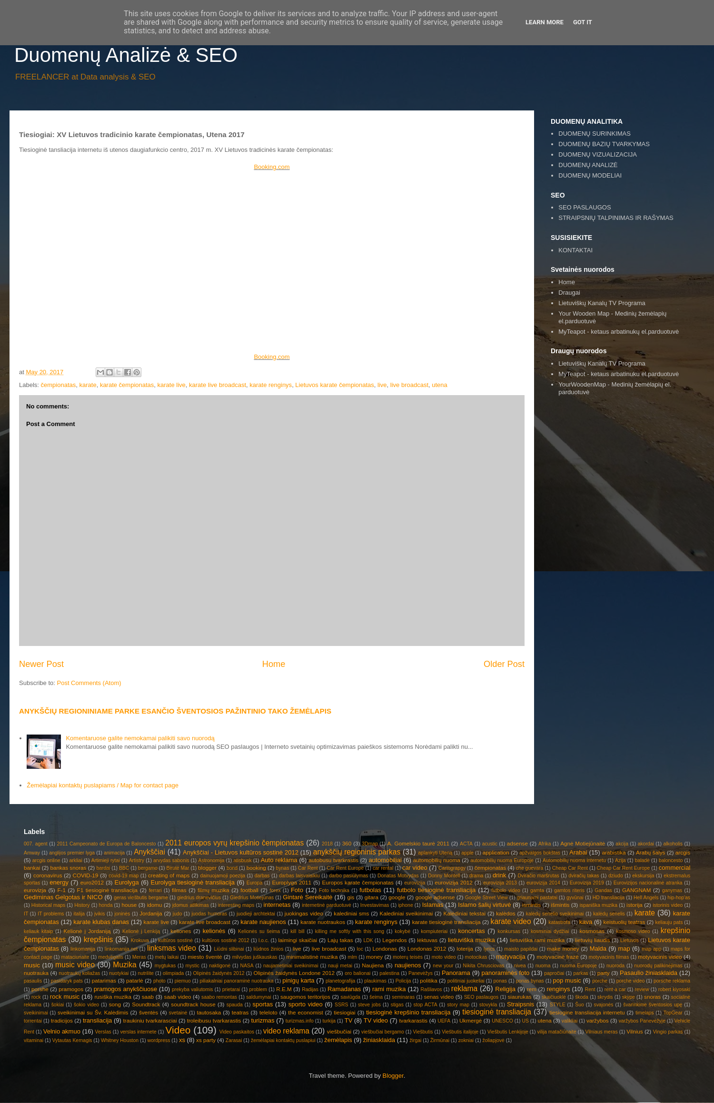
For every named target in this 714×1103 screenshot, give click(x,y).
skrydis (605, 997)
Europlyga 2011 (291, 882)
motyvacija (510, 956)
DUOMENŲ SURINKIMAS (594, 133)
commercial (674, 867)
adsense (517, 843)
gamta (537, 890)
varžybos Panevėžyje (642, 1021)
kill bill (297, 931)
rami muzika (389, 989)
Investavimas (374, 905)
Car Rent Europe (345, 868)
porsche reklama (672, 981)
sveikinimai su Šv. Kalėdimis (93, 1012)
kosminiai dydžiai (550, 931)
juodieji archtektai (256, 913)
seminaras (403, 997)
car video (414, 867)
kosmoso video (633, 931)
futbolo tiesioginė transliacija (436, 890)
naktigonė (219, 965)
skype (628, 997)
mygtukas (165, 965)
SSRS (341, 1004)
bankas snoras (68, 868)
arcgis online (46, 860)
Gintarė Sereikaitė (307, 897)
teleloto (268, 1012)
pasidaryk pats (67, 981)
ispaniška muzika (598, 905)
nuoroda (615, 965)
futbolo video (505, 890)
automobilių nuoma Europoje (502, 860)
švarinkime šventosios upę (652, 1004)
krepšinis (98, 939)
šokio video (86, 1004)
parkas (580, 973)
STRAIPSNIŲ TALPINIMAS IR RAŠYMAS (616, 217)
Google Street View (486, 897)
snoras (652, 997)
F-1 (61, 890)
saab (148, 997)
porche (599, 981)
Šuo (579, 1004)
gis (350, 897)
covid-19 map (124, 875)
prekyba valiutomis (192, 989)
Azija (620, 860)
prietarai (231, 989)
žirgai (415, 1040)
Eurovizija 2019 (587, 882)
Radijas (310, 989)
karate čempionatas (127, 384)
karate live (172, 384)
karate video (511, 921)
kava (585, 921)
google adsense (435, 897)
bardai (103, 868)
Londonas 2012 (426, 948)
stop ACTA (425, 1004)
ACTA (466, 843)
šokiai (57, 1004)
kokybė (402, 931)
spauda (235, 1004)
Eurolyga (127, 882)
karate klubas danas (101, 921)
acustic (489, 843)
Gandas (603, 890)
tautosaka (209, 1012)
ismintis (531, 905)
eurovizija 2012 (453, 882)
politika (428, 980)
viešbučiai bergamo (382, 1031)
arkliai (75, 860)
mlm (352, 957)
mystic (192, 965)
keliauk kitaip (38, 931)
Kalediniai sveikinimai (406, 913)
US (525, 1021)
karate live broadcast (217, 384)
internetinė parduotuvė (326, 905)
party (603, 973)
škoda (581, 997)
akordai (646, 843)
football (249, 890)
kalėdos (505, 913)
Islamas (433, 904)
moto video (444, 957)
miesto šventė (205, 957)
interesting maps (236, 905)
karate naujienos (263, 921)
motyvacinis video (660, 957)
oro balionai (357, 973)
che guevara (529, 868)
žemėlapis (338, 1039)
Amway (32, 852)
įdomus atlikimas (190, 905)
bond (232, 868)
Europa (255, 882)
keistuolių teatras (624, 922)
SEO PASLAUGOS (584, 207)
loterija (464, 948)
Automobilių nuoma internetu (574, 860)
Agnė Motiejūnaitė (582, 843)
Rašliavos (431, 989)
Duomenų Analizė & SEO (126, 55)
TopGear (673, 1012)
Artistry (136, 860)
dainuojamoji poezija (222, 875)
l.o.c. (263, 940)
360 (347, 843)
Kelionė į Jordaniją (86, 931)
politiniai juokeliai (466, 981)
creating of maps (169, 875)
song (115, 1004)
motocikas (476, 957)
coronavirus (47, 875)
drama (476, 875)
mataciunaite (75, 957)
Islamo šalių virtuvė (484, 904)
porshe (40, 989)
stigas (397, 1004)
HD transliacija (609, 897)
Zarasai (234, 1040)
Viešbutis (423, 1031)
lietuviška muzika (471, 940)
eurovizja (35, 890)
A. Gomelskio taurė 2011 (418, 843)
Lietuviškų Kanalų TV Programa (601, 303)
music (32, 965)
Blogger (393, 1075)
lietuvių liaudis (592, 940)
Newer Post (41, 664)
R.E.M (283, 989)
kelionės (214, 930)
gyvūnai (575, 897)
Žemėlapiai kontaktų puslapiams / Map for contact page (102, 785)
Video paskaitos (236, 1031)
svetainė (178, 1012)
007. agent (36, 843)
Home (274, 664)
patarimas (104, 980)
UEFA (443, 1021)
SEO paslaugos (481, 997)
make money (563, 948)
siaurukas (520, 997)
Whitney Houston (120, 1040)
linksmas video (171, 948)
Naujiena (373, 965)
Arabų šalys (650, 852)
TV (349, 1020)
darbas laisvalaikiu (299, 875)
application (496, 852)
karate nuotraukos (322, 922)
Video (178, 1029)
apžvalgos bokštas (539, 852)
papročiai (554, 973)
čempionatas (58, 384)
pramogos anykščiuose (125, 989)
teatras (240, 1012)
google (396, 897)
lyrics (489, 949)
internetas (276, 904)
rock (36, 997)
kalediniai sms (351, 913)
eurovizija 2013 (500, 882)
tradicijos (62, 1020)
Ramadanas (344, 989)
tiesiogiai (344, 1012)
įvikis (99, 913)
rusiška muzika (112, 997)
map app (651, 949)
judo (177, 913)
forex (275, 890)
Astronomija (211, 860)
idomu (154, 905)
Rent (590, 989)
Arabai (578, 852)
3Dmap (370, 843)
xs (182, 1039)
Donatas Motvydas (398, 875)
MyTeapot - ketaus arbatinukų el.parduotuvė (618, 331)
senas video (439, 997)
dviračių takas (583, 875)
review (642, 989)
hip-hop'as (678, 897)
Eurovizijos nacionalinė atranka (648, 882)
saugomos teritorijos (305, 997)
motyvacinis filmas (609, 957)
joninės (122, 913)
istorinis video (668, 905)
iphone (405, 905)
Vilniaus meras (601, 1031)
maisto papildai (520, 949)
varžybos (597, 1020)
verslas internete (138, 1031)
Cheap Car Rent (570, 868)
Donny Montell (444, 875)
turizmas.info (300, 1021)
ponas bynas (530, 981)
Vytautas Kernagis (72, 1040)
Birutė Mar (177, 868)
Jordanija (150, 913)
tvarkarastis (413, 1020)
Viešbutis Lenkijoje (507, 1031)
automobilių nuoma (436, 860)
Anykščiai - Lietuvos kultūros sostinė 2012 (240, 852)
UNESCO (502, 1021)
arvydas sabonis (171, 860)
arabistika (614, 852)
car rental (383, 868)
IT (26, 913)
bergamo (148, 868)
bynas (282, 868)
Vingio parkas (668, 1031)
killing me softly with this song (349, 931)
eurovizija (414, 882)
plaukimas (375, 981)
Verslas (103, 1031)
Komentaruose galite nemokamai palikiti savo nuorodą (140, 738)
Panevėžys (420, 973)
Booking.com (271, 166)
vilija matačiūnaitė (556, 1031)
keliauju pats (669, 922)
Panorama (456, 972)
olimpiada (173, 973)
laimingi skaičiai (297, 940)
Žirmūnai (439, 1040)
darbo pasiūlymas (348, 875)
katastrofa (559, 922)
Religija (505, 989)
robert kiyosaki (674, 989)
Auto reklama (279, 860)
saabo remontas (219, 997)
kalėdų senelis (609, 913)
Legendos (394, 940)
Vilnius (634, 1031)
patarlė (134, 980)
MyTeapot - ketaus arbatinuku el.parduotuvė (618, 374)
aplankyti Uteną (435, 852)
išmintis (560, 905)
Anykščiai (149, 852)
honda (106, 905)
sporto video (305, 1004)
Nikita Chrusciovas (484, 965)
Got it (582, 22)
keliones (180, 931)
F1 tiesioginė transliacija (107, 890)
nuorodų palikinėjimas (658, 965)
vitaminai (33, 1040)
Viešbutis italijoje (460, 1031)
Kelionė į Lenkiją (141, 931)
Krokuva (140, 940)
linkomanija (82, 949)
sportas (263, 1004)
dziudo (615, 875)
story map (458, 1004)
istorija (634, 905)
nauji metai (340, 965)
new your (443, 965)
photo (159, 981)
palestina (389, 973)
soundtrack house (193, 1004)
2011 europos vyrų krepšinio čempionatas (234, 843)
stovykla (488, 1004)
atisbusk (242, 860)
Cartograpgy (452, 868)
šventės (148, 1012)
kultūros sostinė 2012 (225, 940)
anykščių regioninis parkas (356, 852)
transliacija (97, 1020)
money (374, 957)
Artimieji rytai (105, 860)
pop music (567, 980)
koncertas (471, 930)
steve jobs (369, 1004)
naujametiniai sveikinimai (290, 965)
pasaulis (33, 981)
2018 (327, 843)
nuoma (543, 965)
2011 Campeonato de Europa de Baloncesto (106, 843)
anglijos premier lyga (72, 852)
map (624, 948)
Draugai (569, 292)
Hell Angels (646, 897)
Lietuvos (629, 940)
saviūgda (350, 997)
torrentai (33, 1021)
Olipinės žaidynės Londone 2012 (294, 973)
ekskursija (643, 875)
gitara (371, 897)
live (382, 384)
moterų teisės (408, 957)
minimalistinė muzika (311, 957)
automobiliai (385, 860)
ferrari (155, 890)
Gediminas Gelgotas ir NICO (63, 897)
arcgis (682, 852)
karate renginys (270, 384)
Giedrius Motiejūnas (252, 897)
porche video (630, 981)
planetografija (340, 981)
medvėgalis (110, 957)
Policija (403, 981)
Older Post (504, 664)
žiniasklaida (379, 1039)
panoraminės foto (506, 972)
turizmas (262, 1020)
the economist (305, 1012)
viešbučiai (339, 1031)
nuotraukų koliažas (79, 973)
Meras (139, 957)
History (81, 905)
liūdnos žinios (268, 949)
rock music (65, 996)
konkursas (509, 931)
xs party (206, 1040)
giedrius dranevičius (199, 897)
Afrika (544, 843)
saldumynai (258, 997)
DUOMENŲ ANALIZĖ (587, 165)
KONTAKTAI (575, 250)
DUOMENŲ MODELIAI (590, 175)
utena (439, 384)
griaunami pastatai (537, 897)
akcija (621, 843)
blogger (207, 868)
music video (75, 965)
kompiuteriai (434, 931)
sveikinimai (36, 1012)
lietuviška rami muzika (537, 940)
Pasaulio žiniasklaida (648, 972)
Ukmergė (470, 1020)
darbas (262, 875)
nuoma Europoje (578, 965)
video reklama (286, 1031)
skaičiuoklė (554, 997)
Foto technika (334, 890)
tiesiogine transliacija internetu (587, 1012)
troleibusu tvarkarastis (214, 1020)
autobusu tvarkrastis (333, 860)
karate (88, 384)
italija (79, 913)
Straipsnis (520, 1004)
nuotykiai (119, 973)
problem (258, 989)
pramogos (71, 989)
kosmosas (592, 931)
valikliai (570, 1021)
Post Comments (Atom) (89, 682)
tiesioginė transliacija (496, 1012)
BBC (124, 868)
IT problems (51, 913)
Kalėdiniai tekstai (465, 913)
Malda (598, 948)
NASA (246, 965)
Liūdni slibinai (229, 949)
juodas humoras (209, 913)
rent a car (615, 989)
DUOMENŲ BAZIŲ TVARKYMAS (604, 144)
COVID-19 (85, 875)
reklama (464, 988)
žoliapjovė (494, 1040)
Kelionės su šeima (259, 931)
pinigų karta (298, 980)
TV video (376, 1020)
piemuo (183, 981)
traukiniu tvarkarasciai (150, 1020)
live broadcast (409, 384)
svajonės (603, 1004)
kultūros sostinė (175, 940)
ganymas (672, 890)
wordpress (159, 1040)
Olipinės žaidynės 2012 (218, 973)
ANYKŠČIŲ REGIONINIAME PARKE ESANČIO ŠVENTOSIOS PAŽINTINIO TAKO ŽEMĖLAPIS (175, 711)
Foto (297, 890)
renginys (558, 989)
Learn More (545, 22)
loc (360, 949)
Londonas (385, 948)
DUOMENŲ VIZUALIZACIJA (597, 154)
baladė (642, 860)
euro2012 (92, 882)
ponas (500, 981)
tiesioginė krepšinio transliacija (408, 1012)
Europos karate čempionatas (358, 882)
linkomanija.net (121, 949)
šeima (376, 997)
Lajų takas (340, 940)
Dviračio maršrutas (538, 875)
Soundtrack (146, 1004)
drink (499, 875)
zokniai (466, 1040)
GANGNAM (636, 890)
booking (256, 868)
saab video (177, 997)
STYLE (557, 1004)
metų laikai (166, 957)
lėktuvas (427, 940)
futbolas (370, 890)
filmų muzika (213, 890)
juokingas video (304, 913)
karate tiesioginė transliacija (446, 922)
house (129, 905)
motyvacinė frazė (557, 957)
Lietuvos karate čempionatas (334, 384)
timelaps (644, 1012)
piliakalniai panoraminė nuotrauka (236, 981)
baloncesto (671, 860)
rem (531, 989)
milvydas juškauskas (255, 957)
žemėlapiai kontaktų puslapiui (283, 1040)
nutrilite (146, 973)
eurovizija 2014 (543, 882)
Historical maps (48, 905)
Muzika (124, 965)
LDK (368, 940)
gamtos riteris (569, 890)
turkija (329, 1021)
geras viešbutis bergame (141, 897)
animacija (114, 852)
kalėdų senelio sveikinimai (555, 913)
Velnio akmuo (61, 1031)
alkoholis (672, 843)
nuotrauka (36, 973)
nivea (520, 965)
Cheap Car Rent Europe (623, 868)
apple (467, 852)
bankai (32, 868)
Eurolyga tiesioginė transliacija (193, 882)
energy (59, 882)
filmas (179, 890)
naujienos (408, 965)
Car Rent (308, 868)
